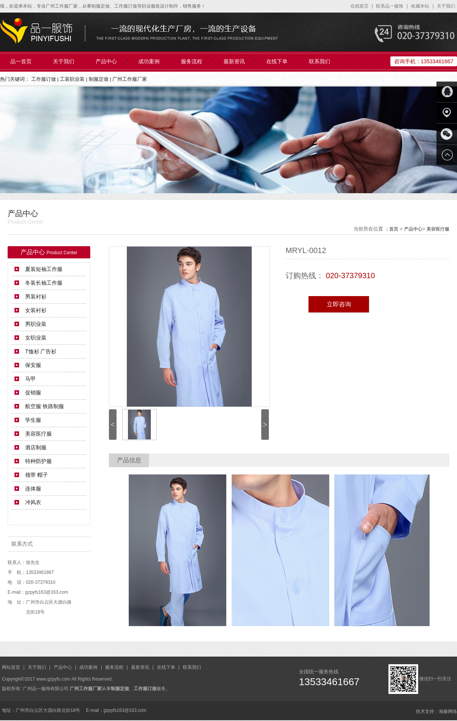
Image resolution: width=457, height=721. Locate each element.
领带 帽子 (36, 475)
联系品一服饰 (390, 6)
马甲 (30, 379)
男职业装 (35, 324)
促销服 (33, 392)
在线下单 (277, 61)
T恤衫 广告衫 (40, 351)
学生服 (33, 420)
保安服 (33, 365)
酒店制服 (35, 447)
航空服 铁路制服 (44, 406)
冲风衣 (33, 502)
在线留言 (360, 6)
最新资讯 (234, 61)
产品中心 (106, 61)
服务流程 (191, 61)
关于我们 (446, 6)
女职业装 (35, 338)
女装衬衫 (35, 310)
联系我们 (319, 61)
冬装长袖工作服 (43, 283)
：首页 (391, 229)
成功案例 (149, 61)
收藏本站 (420, 6)
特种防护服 (38, 461)
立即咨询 (339, 304)
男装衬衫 (35, 296)
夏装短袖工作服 (43, 269)
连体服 (33, 488)
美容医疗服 (438, 229)
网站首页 (11, 667)
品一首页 (21, 61)
